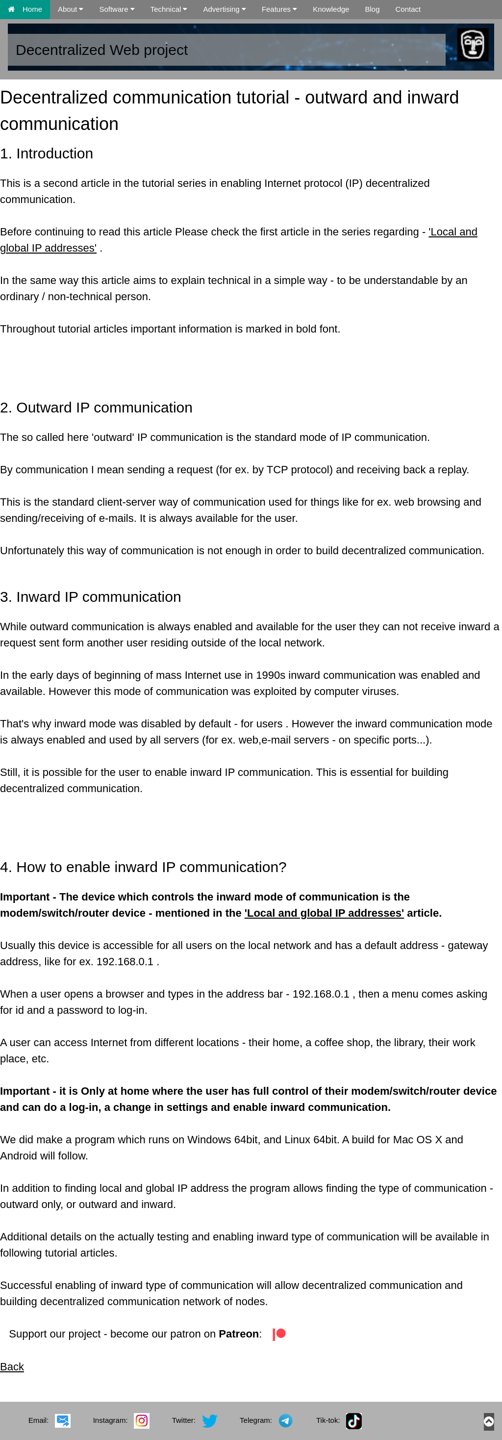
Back (12, 1367)
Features (279, 9)
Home (25, 9)
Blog (372, 9)
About (70, 9)
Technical (169, 9)
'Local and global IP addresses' (324, 913)
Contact (408, 9)
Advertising (224, 9)
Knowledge (331, 9)
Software (116, 9)
